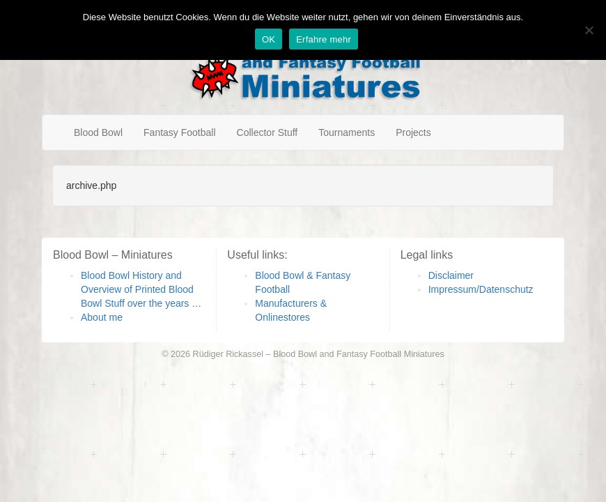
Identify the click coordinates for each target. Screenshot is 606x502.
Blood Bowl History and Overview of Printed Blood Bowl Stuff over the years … (141, 289)
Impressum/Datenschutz (481, 289)
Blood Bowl (98, 132)
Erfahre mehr (323, 39)
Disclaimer (451, 275)
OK (268, 39)
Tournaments (346, 132)
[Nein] (589, 30)
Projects (413, 132)
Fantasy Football (179, 132)
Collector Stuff (267, 132)
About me (102, 317)
